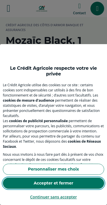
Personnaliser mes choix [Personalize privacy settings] (53, 169)
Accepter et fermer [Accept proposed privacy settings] (53, 183)
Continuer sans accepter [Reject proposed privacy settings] (53, 197)
